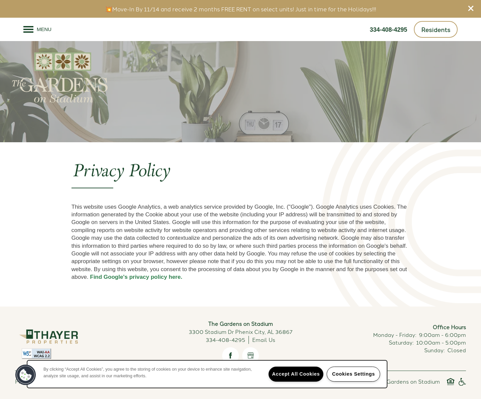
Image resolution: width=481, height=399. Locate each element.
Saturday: (401, 342)
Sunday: (434, 350)
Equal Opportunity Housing (451, 385)
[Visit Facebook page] (230, 355)
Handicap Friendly (462, 385)
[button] (471, 8)
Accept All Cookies (296, 374)
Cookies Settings (353, 374)
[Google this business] (250, 355)
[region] (207, 374)
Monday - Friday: (394, 334)
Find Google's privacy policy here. (136, 277)
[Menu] (37, 29)
